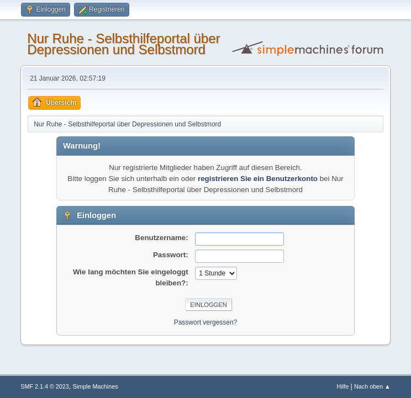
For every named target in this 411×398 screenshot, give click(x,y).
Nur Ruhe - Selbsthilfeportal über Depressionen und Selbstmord (123, 44)
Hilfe (343, 386)
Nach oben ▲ (372, 386)
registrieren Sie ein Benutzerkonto (258, 178)
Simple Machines (95, 386)
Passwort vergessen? (206, 322)
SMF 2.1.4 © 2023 (44, 386)
